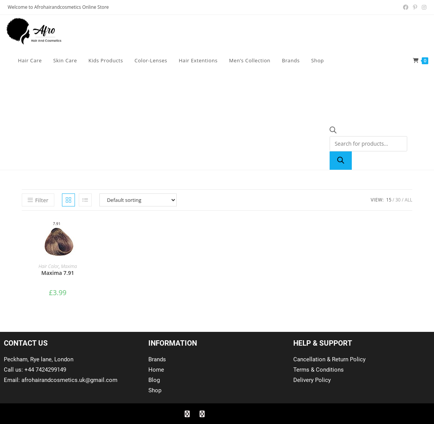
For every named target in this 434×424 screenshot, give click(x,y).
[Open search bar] (333, 131)
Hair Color (49, 266)
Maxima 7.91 (57, 272)
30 (398, 200)
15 (389, 200)
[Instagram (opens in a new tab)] (422, 7)
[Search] (341, 160)
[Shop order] (138, 199)
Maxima (69, 266)
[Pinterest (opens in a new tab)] (415, 7)
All (408, 200)
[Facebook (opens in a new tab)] (406, 7)
